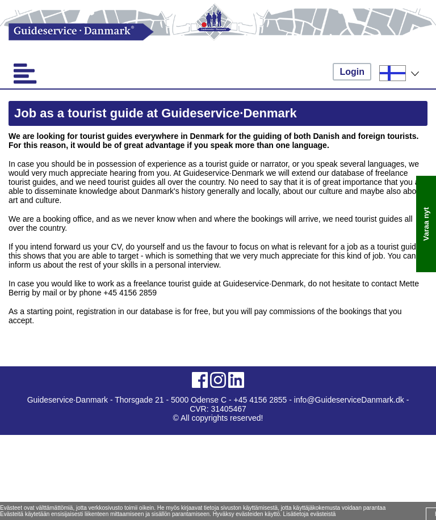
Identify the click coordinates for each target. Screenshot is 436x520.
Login (351, 72)
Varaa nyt (426, 223)
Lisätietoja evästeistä (309, 514)
